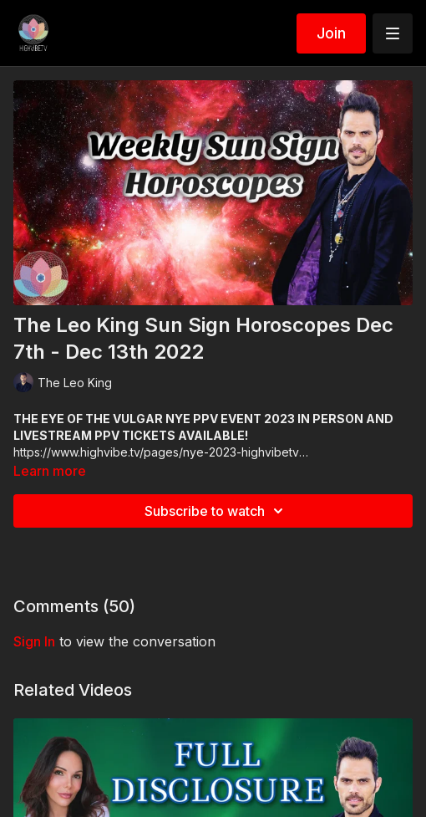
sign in (34, 641)
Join (331, 33)
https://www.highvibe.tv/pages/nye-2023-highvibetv (156, 452)
